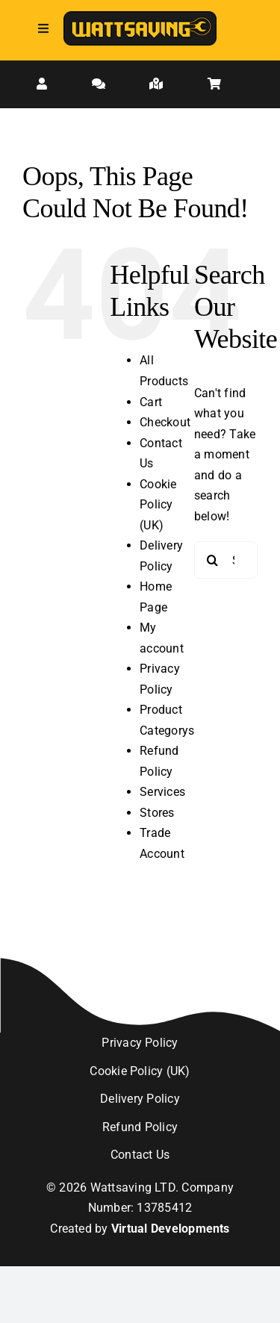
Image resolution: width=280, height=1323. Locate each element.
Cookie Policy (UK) (158, 504)
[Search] (212, 560)
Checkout (165, 422)
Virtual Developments (170, 1228)
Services (162, 792)
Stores (157, 813)
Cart (151, 402)
